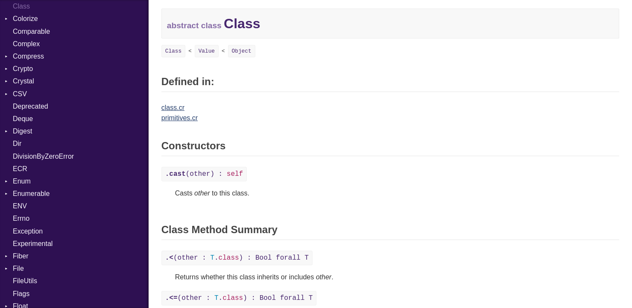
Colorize (25, 18)
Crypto (23, 68)
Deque (23, 118)
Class (21, 6)
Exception (28, 231)
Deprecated (30, 106)
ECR (20, 168)
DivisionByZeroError (43, 156)
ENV (20, 206)
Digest (22, 131)
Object (242, 51)
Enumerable (31, 193)
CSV (20, 94)
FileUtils (25, 280)
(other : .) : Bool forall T (237, 258)
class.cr (172, 107)
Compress (28, 56)
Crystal (23, 81)
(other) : (204, 174)
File (18, 268)
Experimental (33, 243)
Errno (21, 218)
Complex (26, 43)
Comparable (31, 31)
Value (207, 51)
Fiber (20, 256)
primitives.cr (179, 117)
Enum (22, 181)
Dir (17, 143)
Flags (21, 293)
